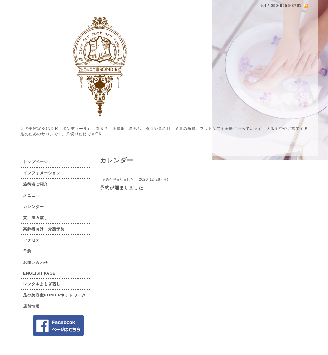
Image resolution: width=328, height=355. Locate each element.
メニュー (31, 195)
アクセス (31, 240)
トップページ (35, 162)
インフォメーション (42, 173)
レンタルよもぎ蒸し (42, 284)
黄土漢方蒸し (35, 218)
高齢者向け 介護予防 (44, 229)
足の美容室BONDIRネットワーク (54, 295)
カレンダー (33, 206)
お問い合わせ (35, 262)
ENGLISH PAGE (39, 273)
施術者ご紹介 (35, 184)
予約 (27, 251)
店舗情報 (31, 306)
